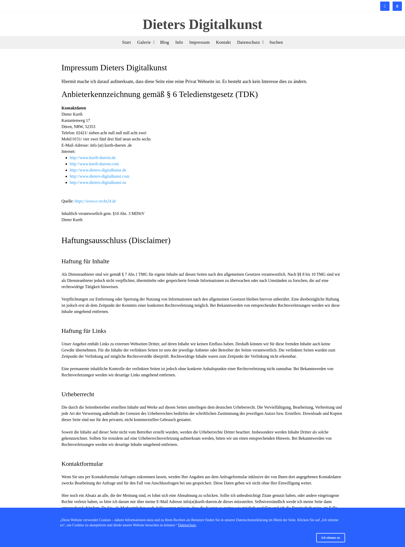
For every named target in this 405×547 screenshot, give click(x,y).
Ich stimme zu (330, 537)
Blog (164, 42)
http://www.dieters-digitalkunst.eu (98, 182)
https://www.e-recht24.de (95, 201)
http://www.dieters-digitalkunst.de (98, 170)
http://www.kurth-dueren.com (94, 164)
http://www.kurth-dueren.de (93, 157)
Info (179, 42)
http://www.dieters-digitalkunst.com (99, 176)
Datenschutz (187, 525)
